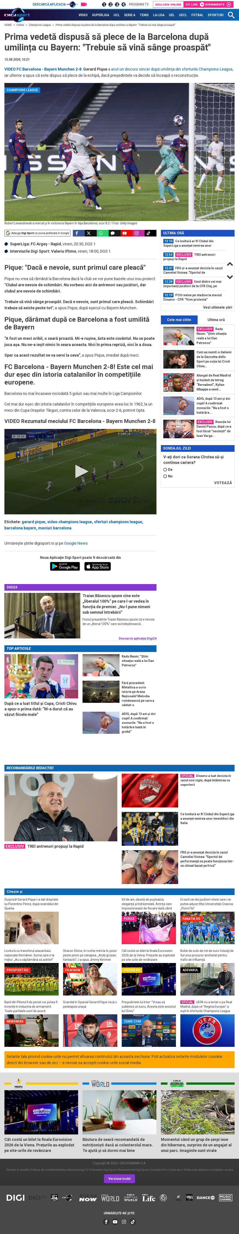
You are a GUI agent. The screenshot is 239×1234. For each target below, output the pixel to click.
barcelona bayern (20, 528)
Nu (167, 476)
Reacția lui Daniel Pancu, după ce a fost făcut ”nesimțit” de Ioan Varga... (214, 429)
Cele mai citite (179, 320)
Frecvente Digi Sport (103, 1169)
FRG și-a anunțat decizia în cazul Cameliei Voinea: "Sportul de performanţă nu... (193, 270)
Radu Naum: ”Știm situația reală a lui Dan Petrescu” (212, 336)
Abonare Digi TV (77, 1169)
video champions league (69, 521)
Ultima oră (216, 320)
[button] (80, 471)
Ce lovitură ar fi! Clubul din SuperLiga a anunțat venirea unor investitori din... (188, 243)
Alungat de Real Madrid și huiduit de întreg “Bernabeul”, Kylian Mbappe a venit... (214, 382)
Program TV (139, 4)
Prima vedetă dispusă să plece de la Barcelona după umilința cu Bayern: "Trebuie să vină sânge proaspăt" (115, 25)
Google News (76, 543)
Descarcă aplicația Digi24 (137, 638)
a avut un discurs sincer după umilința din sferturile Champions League (170, 69)
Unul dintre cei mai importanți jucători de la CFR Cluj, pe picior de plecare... (192, 283)
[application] (80, 471)
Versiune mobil (119, 1178)
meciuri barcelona (54, 528)
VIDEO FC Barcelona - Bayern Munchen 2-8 (42, 69)
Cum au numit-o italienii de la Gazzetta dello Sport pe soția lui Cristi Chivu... (214, 359)
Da (167, 469)
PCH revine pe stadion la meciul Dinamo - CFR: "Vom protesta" (192, 297)
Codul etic (174, 1169)
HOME (8, 25)
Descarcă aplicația (55, 4)
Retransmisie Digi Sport (133, 1169)
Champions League (40, 25)
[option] (193, 243)
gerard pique (33, 521)
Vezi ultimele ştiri (217, 307)
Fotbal (21, 25)
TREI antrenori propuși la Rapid (189, 256)
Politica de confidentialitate (48, 1169)
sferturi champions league (118, 521)
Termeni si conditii (17, 1169)
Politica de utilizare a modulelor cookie (208, 1169)
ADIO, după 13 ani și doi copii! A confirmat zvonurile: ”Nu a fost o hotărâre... (213, 405)
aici (55, 1062)
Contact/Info (158, 1169)
